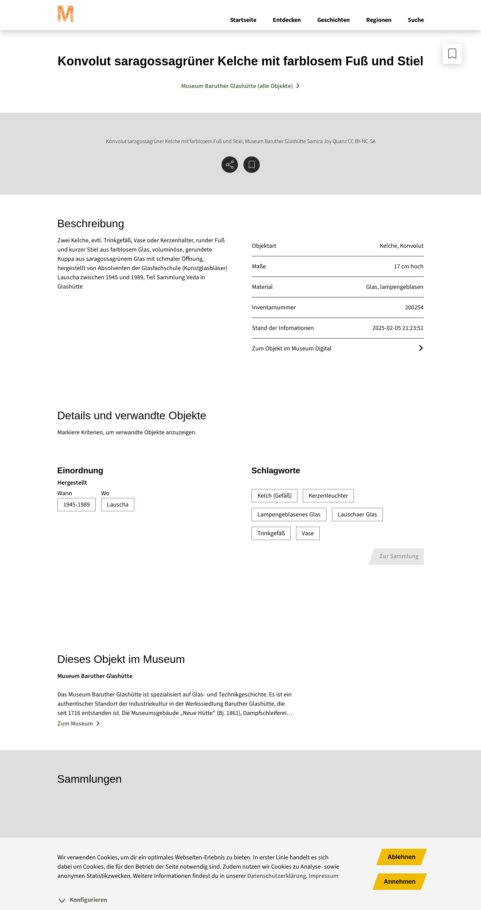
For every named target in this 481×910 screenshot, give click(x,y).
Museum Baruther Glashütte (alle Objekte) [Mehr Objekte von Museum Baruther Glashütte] (237, 86)
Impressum (323, 876)
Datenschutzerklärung (276, 876)
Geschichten (333, 20)
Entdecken (287, 20)
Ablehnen (401, 857)
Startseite (243, 20)
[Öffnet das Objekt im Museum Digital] (421, 348)
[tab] (240, 900)
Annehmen (399, 881)
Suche (416, 20)
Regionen (378, 20)
